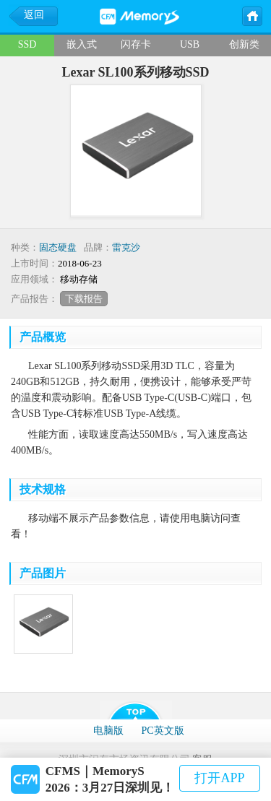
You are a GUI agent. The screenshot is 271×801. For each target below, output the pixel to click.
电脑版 (108, 730)
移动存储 (79, 279)
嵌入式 (81, 44)
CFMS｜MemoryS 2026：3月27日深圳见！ (110, 779)
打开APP (219, 778)
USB (189, 44)
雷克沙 (126, 247)
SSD (27, 44)
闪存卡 (136, 44)
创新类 (244, 44)
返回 (34, 14)
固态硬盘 (58, 247)
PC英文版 (162, 730)
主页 (251, 15)
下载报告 (84, 298)
